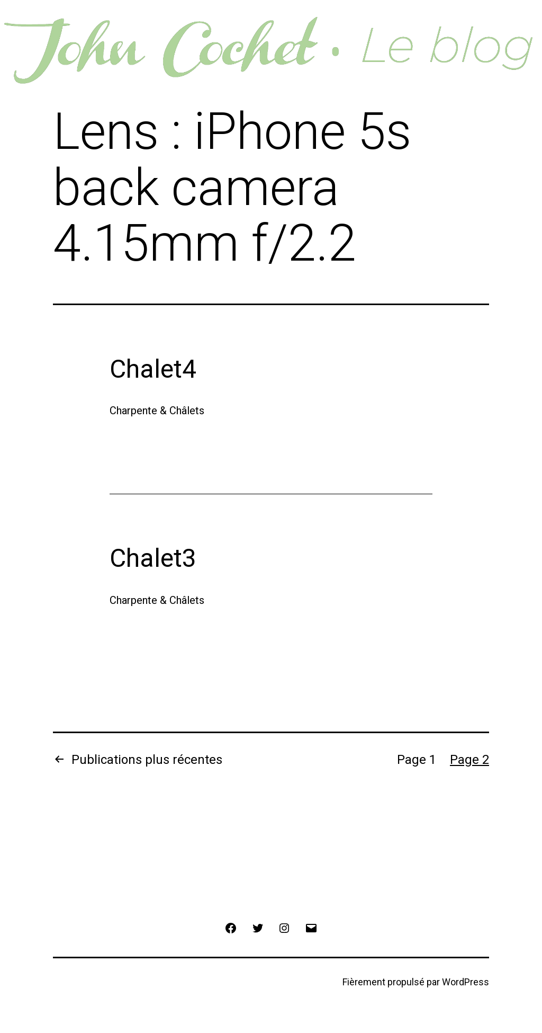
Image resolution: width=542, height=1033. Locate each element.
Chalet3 (153, 558)
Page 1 (416, 759)
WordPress (465, 981)
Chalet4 (153, 369)
